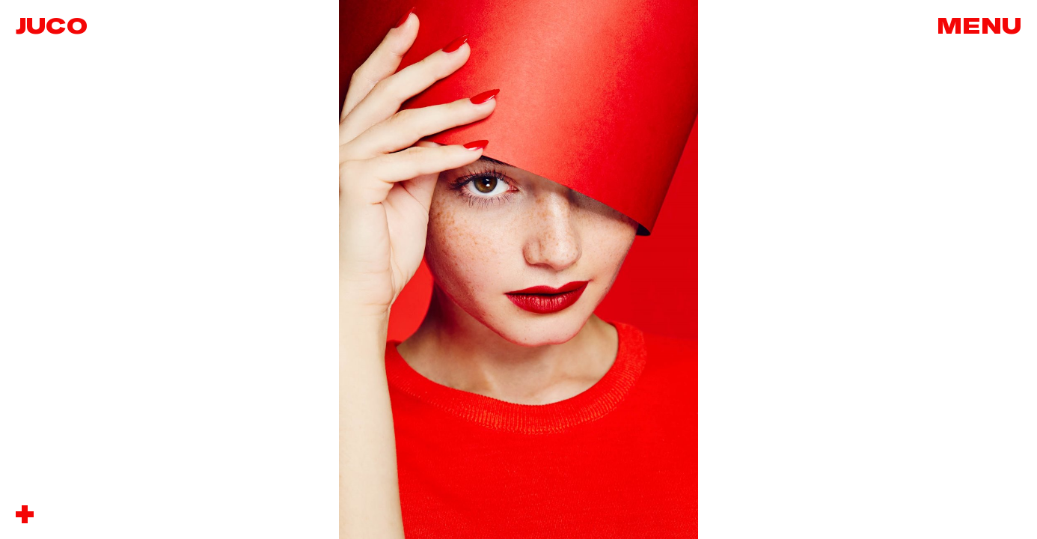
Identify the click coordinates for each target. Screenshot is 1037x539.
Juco (52, 26)
